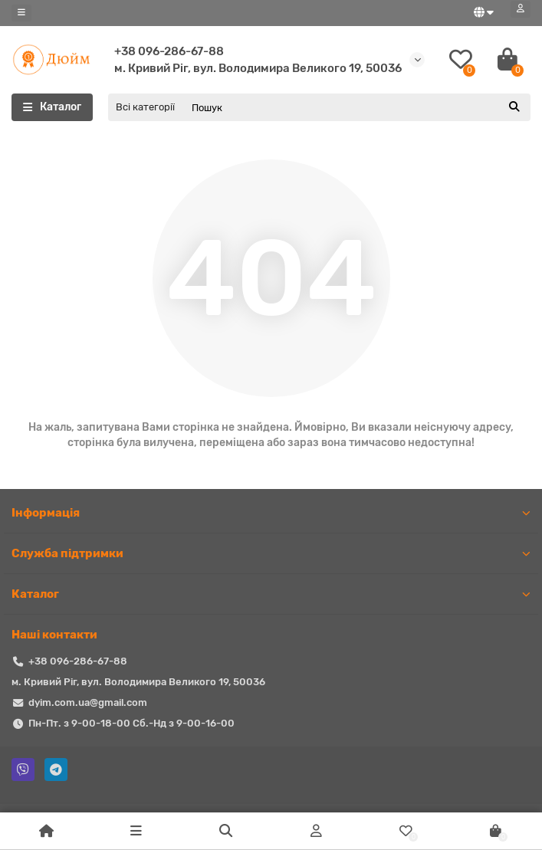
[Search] (356, 107)
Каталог (271, 594)
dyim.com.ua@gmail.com (87, 702)
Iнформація (271, 513)
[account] (521, 9)
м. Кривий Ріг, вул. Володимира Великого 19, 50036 (258, 68)
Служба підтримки (271, 553)
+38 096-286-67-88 (169, 51)
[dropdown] (21, 13)
